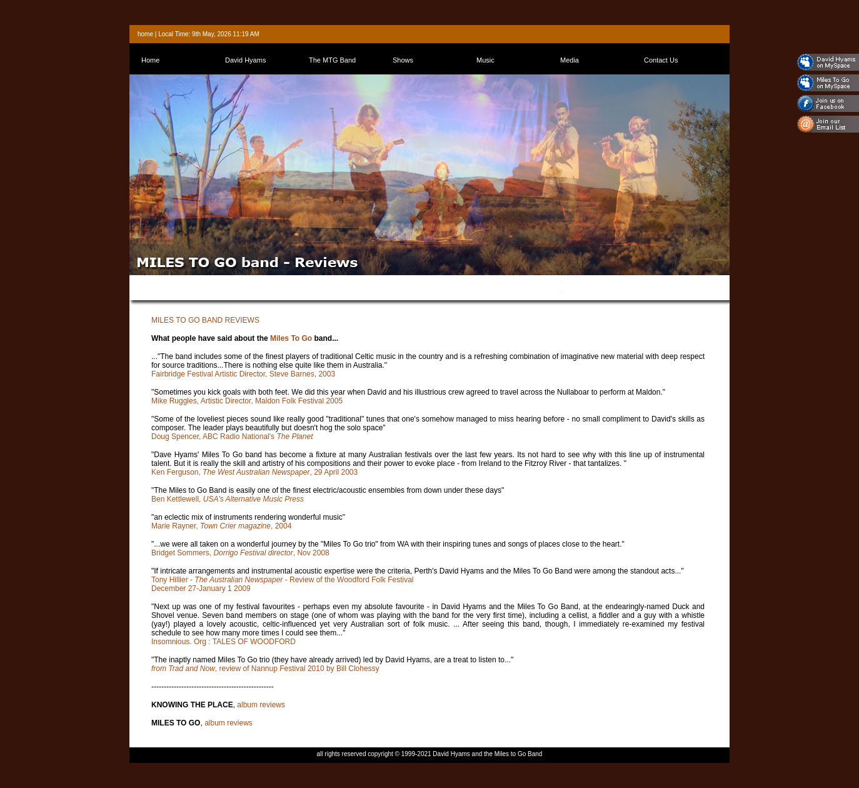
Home (150, 60)
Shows (403, 60)
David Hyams (245, 60)
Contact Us (661, 60)
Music (485, 60)
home (145, 34)
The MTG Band (332, 60)
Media (569, 60)
